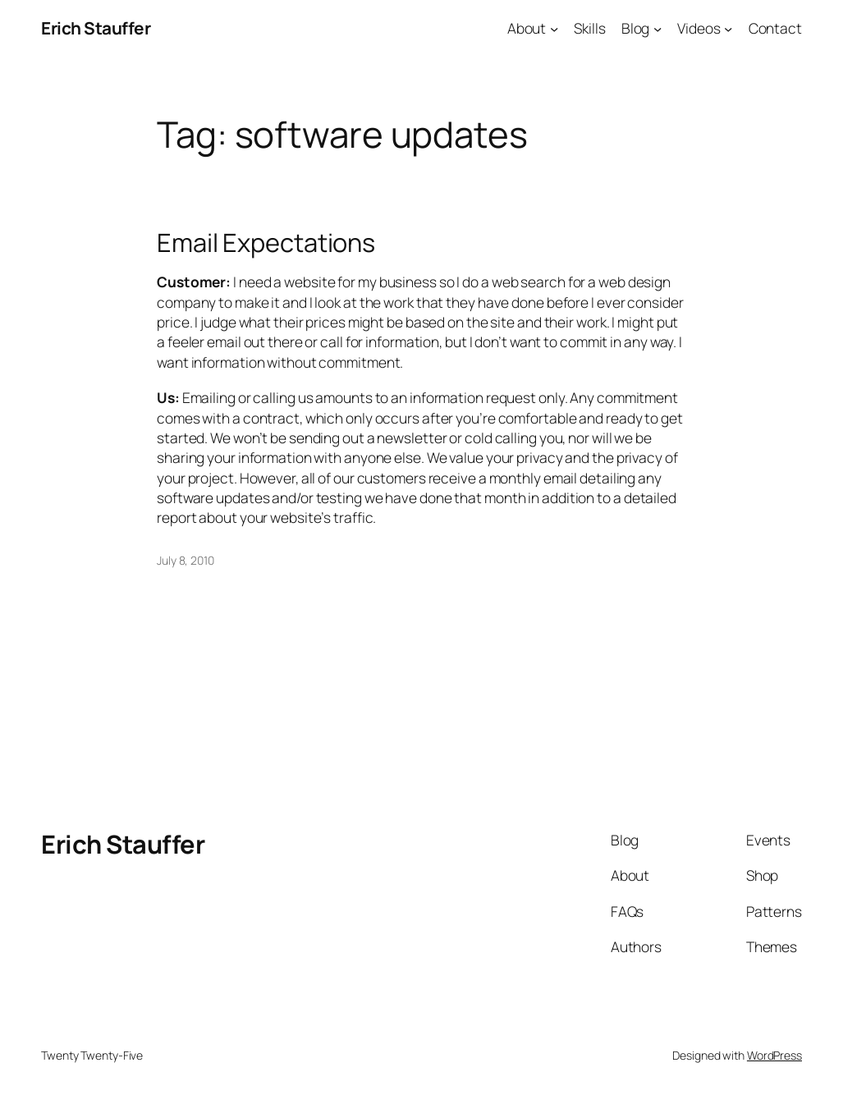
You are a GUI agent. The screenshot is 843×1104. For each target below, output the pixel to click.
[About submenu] (554, 28)
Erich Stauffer (95, 27)
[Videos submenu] (728, 28)
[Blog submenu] (657, 28)
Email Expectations (266, 242)
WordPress (774, 1055)
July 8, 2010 (185, 560)
